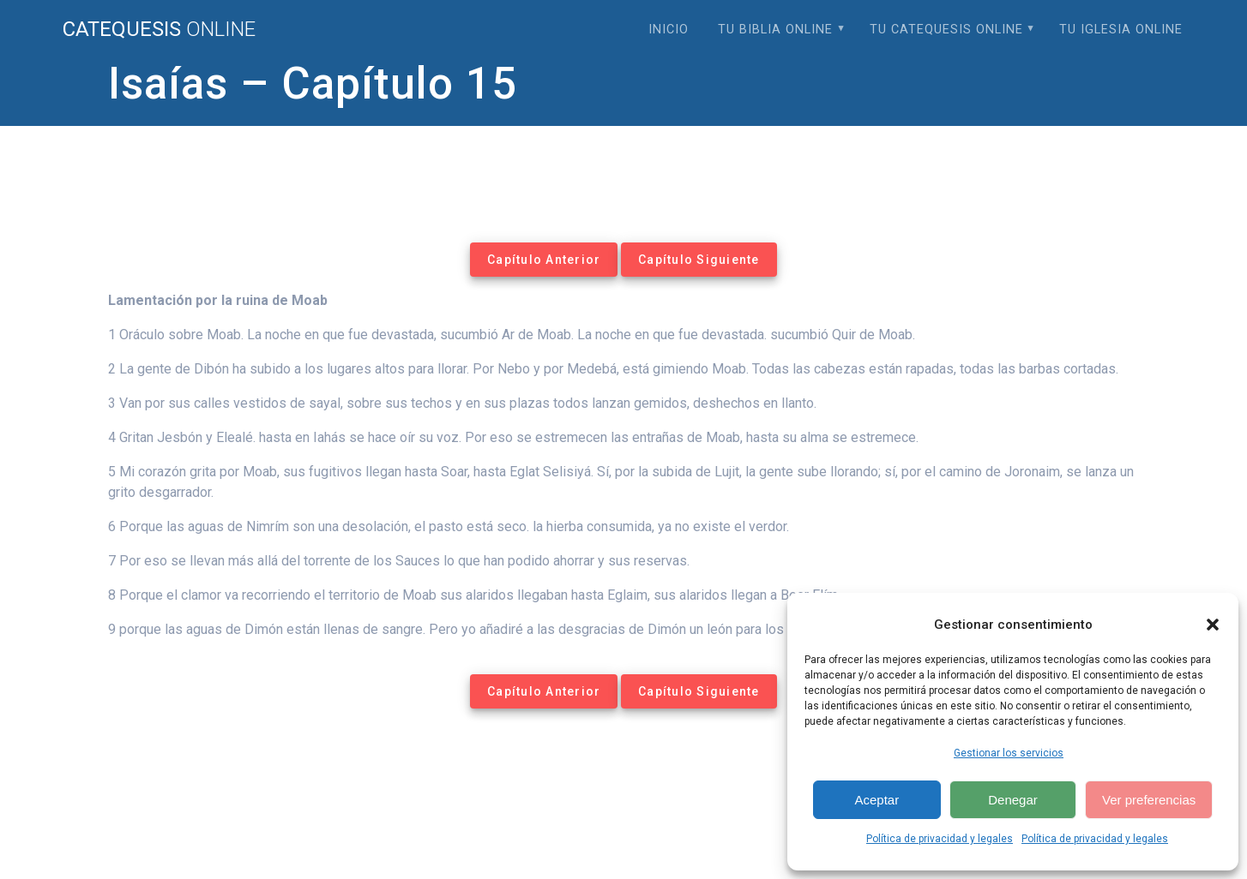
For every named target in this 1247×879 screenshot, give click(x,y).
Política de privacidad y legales (939, 839)
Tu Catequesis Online (946, 29)
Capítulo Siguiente (699, 259)
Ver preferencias (1149, 799)
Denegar (1013, 799)
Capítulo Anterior (543, 259)
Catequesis (159, 29)
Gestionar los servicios (1008, 753)
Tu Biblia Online (775, 29)
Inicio (668, 29)
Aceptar (876, 799)
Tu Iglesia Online (1121, 29)
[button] (1212, 624)
